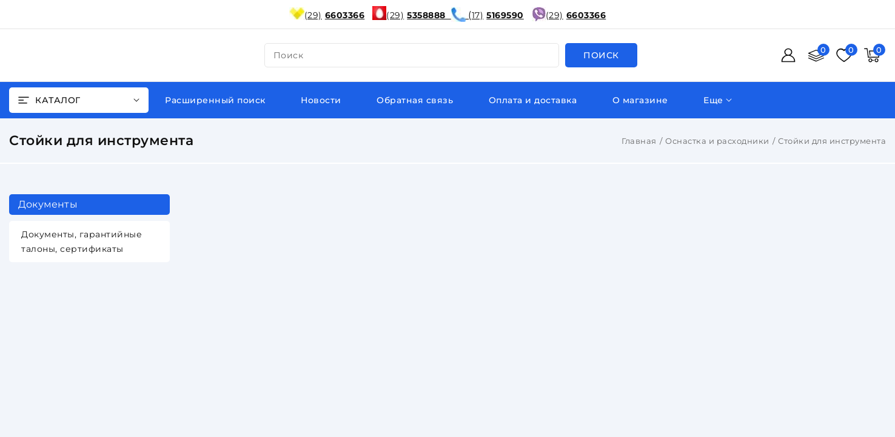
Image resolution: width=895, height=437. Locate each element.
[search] (601, 55)
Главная (639, 141)
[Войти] (788, 55)
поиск (288, 55)
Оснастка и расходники (717, 141)
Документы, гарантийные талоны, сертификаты (81, 241)
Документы (48, 204)
